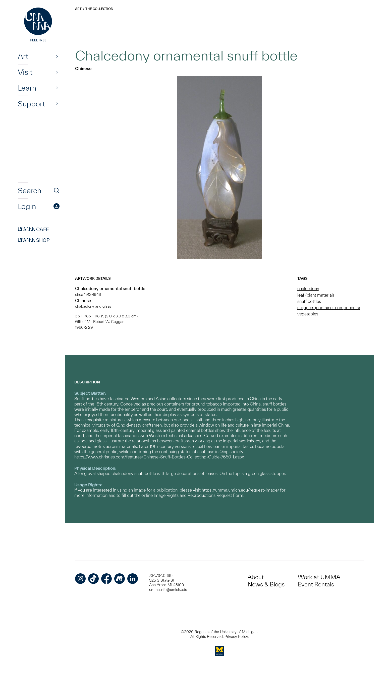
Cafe (33, 229)
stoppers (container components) (328, 307)
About (256, 577)
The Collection (99, 9)
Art (23, 56)
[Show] (57, 56)
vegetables (307, 313)
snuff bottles (309, 301)
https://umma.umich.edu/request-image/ (240, 490)
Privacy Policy (236, 636)
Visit (25, 72)
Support (31, 103)
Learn (27, 88)
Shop (34, 240)
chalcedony (308, 288)
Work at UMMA (319, 577)
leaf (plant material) (315, 295)
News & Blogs (266, 584)
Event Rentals (316, 584)
